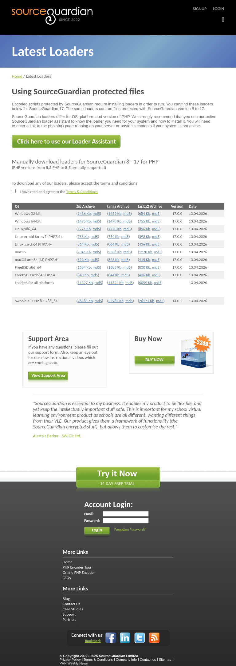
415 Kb (144, 259)
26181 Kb (84, 300)
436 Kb (144, 244)
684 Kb (144, 213)
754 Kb (113, 236)
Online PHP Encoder (79, 572)
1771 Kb (84, 229)
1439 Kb (114, 213)
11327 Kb (84, 282)
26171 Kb (146, 300)
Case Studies (73, 609)
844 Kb (113, 275)
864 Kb (82, 244)
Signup (199, 8)
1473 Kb (114, 221)
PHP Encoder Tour (77, 567)
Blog (66, 598)
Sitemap (165, 659)
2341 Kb (84, 252)
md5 (96, 213)
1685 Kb (114, 267)
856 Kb (144, 229)
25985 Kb (115, 300)
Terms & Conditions (82, 191)
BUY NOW (154, 359)
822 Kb (82, 259)
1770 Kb (114, 229)
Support (69, 614)
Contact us (148, 659)
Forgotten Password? (130, 529)
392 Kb (144, 236)
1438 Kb (84, 213)
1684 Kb (84, 267)
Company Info (126, 659)
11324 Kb (115, 282)
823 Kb (113, 259)
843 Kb (82, 275)
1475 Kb (84, 221)
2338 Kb (114, 252)
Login (218, 8)
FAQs (67, 577)
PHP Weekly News (74, 663)
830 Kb (144, 267)
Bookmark (92, 641)
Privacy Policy (70, 659)
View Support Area (48, 375)
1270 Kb (145, 252)
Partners (69, 619)
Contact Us (71, 603)
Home (17, 76)
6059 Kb (145, 282)
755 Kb (144, 221)
